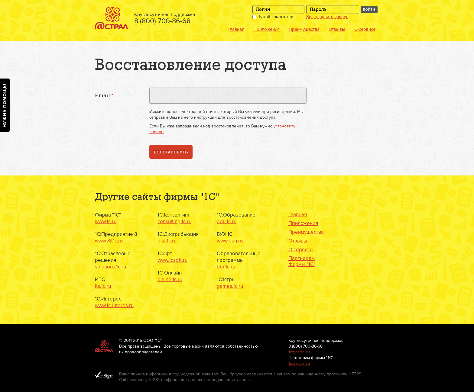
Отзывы (337, 29)
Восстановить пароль (327, 17)
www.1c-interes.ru (114, 305)
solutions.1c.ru (110, 267)
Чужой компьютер (272, 16)
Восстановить (171, 152)
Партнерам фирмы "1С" (301, 261)
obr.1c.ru (226, 267)
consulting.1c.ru (174, 221)
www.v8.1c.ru (109, 241)
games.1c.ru (230, 286)
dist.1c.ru (167, 241)
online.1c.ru (169, 279)
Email (104, 96)
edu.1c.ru (226, 221)
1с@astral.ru (299, 352)
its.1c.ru (103, 286)
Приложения (266, 29)
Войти (369, 9)
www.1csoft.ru (172, 260)
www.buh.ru (230, 241)
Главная (236, 29)
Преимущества (304, 29)
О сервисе (364, 29)
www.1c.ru (105, 221)
